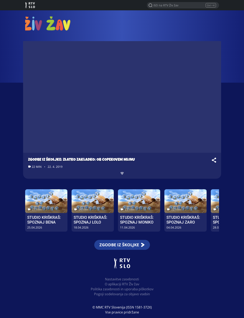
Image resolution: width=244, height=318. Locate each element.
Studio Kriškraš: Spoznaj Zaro (183, 220)
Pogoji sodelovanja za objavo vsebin (122, 294)
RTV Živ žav (49, 23)
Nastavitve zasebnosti (122, 279)
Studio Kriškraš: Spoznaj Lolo (90, 220)
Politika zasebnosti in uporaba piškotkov (122, 289)
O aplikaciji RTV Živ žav (122, 284)
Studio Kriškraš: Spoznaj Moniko (137, 220)
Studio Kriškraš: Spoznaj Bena (44, 220)
